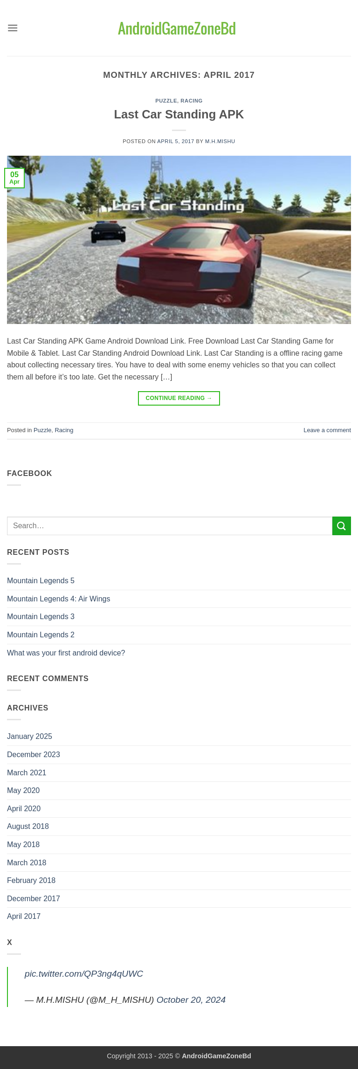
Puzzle (166, 100)
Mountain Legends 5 (41, 581)
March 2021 (27, 773)
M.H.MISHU (220, 141)
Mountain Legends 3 (41, 617)
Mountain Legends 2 (41, 635)
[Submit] (341, 526)
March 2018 (27, 863)
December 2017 (33, 899)
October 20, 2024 (191, 1000)
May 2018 (23, 844)
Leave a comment (327, 430)
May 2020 (23, 790)
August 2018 (28, 826)
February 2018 (31, 880)
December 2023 (33, 755)
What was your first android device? (66, 653)
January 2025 (29, 736)
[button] (12, 27)
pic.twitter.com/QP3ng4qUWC (84, 974)
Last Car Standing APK (179, 114)
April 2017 (24, 916)
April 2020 (24, 809)
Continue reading (178, 398)
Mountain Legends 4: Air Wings (58, 599)
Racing (191, 100)
